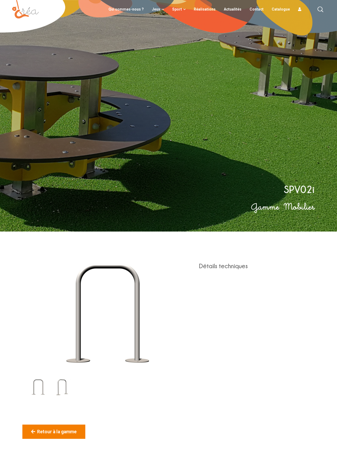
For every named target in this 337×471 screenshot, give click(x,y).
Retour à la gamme (54, 431)
